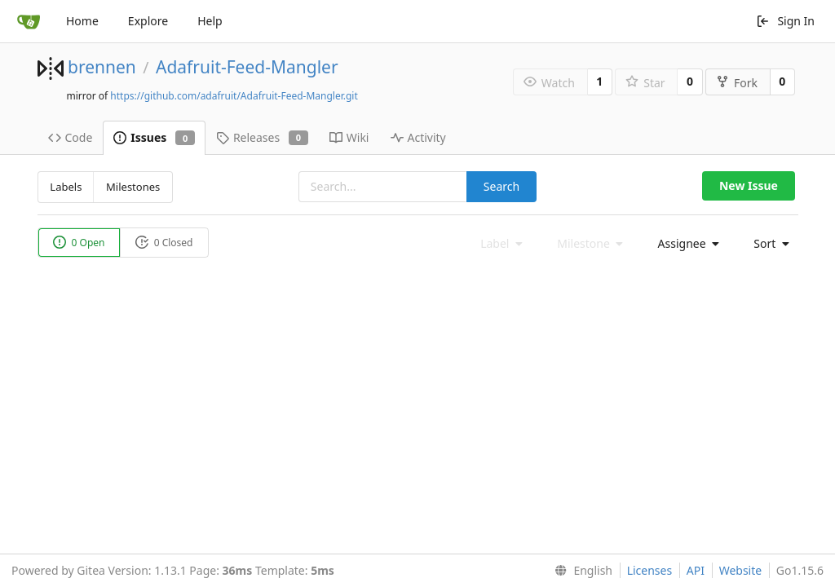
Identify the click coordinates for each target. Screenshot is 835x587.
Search (501, 186)
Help (210, 21)
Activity (418, 137)
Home (82, 21)
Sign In (785, 21)
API (696, 570)
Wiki (349, 137)
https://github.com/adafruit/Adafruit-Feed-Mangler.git (233, 96)
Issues (154, 137)
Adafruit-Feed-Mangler (247, 66)
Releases (262, 137)
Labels (66, 186)
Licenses (650, 570)
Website (740, 570)
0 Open (79, 242)
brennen (102, 66)
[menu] (684, 243)
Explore (148, 21)
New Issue (748, 185)
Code (70, 137)
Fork (737, 82)
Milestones (133, 186)
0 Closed (164, 242)
